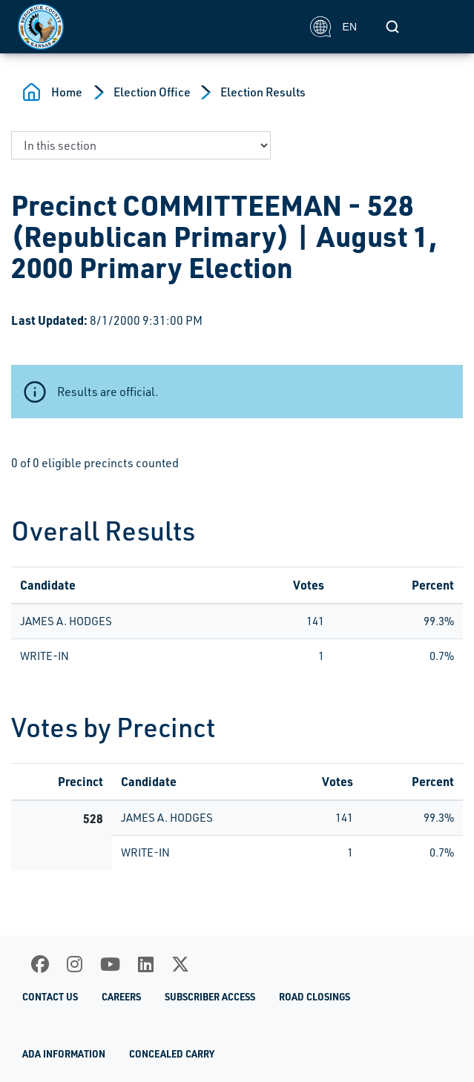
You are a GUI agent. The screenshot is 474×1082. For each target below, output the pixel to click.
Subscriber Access (210, 997)
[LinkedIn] (145, 964)
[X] (180, 964)
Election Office (152, 92)
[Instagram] (74, 964)
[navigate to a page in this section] (141, 145)
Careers (121, 997)
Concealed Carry (171, 1054)
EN (333, 26)
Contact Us (50, 997)
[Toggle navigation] (440, 26)
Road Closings (314, 997)
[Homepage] (156, 26)
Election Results (263, 92)
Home (66, 92)
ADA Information (63, 1054)
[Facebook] (40, 964)
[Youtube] (110, 964)
